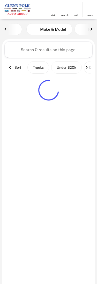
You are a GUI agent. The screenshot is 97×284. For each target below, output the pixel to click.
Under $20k (66, 67)
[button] (53, 9)
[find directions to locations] (53, 7)
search (65, 15)
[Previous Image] (5, 29)
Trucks (38, 67)
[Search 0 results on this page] (48, 50)
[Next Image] (91, 29)
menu (90, 15)
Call (76, 15)
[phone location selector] (76, 7)
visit (53, 15)
